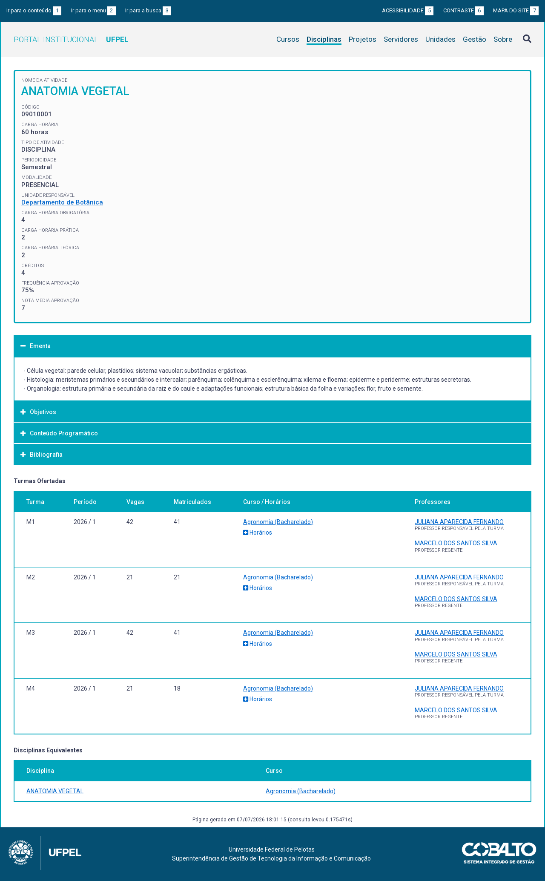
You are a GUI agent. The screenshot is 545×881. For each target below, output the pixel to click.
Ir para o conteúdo (33, 10)
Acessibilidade (407, 10)
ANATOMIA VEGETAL (54, 791)
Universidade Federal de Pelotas (272, 849)
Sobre (502, 39)
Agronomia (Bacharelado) (278, 521)
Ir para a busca (148, 10)
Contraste (463, 10)
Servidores (401, 39)
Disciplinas (324, 39)
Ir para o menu (93, 10)
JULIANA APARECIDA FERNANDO (459, 521)
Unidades (440, 39)
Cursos (287, 39)
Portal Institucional (71, 39)
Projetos (362, 39)
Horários (257, 532)
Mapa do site (516, 10)
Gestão (474, 39)
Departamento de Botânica (62, 202)
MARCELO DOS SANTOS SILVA (456, 543)
